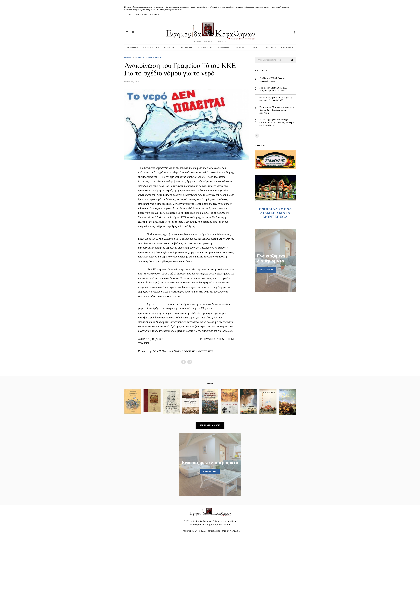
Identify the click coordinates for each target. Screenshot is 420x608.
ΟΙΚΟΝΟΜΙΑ (186, 47)
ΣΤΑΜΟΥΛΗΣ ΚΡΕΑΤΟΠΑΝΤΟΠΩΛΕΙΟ (224, 531)
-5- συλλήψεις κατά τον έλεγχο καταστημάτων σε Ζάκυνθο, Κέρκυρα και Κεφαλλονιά (276, 122)
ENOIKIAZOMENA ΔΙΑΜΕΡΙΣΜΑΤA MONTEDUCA (275, 213)
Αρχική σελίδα (190, 531)
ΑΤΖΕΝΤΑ (255, 47)
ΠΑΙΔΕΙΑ (240, 47)
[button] (292, 60)
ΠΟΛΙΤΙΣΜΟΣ (224, 47)
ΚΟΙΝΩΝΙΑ (169, 47)
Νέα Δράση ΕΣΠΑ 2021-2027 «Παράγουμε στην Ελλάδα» (273, 89)
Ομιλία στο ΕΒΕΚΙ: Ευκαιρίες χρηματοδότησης (273, 79)
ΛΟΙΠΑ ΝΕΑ (286, 47)
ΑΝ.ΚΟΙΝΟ (270, 47)
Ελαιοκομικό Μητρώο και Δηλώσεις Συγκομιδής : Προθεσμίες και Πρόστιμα (276, 110)
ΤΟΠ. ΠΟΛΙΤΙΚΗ (151, 47)
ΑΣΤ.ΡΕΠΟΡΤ (205, 47)
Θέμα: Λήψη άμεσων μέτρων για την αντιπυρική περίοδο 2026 (276, 99)
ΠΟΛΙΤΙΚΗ (132, 47)
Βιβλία (202, 531)
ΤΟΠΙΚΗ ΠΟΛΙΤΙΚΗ (153, 57)
